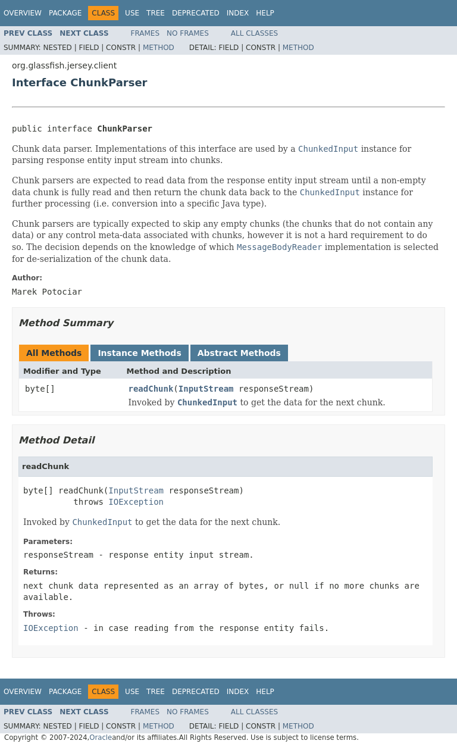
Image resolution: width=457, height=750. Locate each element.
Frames (145, 33)
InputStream (206, 388)
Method (158, 47)
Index (238, 13)
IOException (136, 502)
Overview (23, 13)
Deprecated (196, 13)
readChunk (151, 388)
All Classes (254, 33)
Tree (155, 13)
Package (65, 13)
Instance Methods (139, 353)
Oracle (100, 737)
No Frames (188, 33)
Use (132, 13)
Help (265, 13)
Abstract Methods (239, 353)
